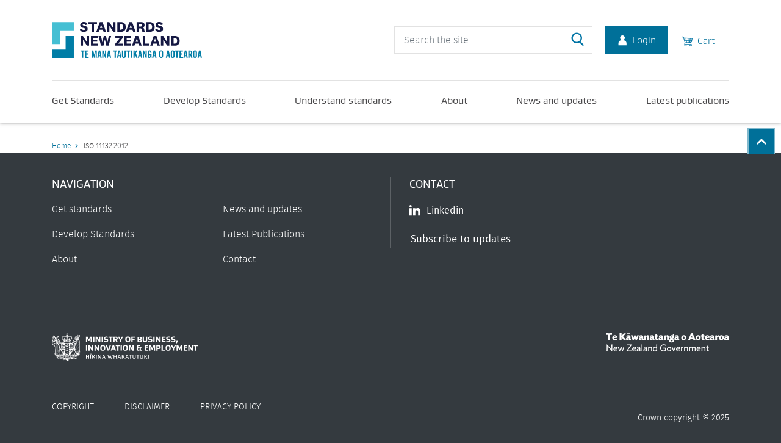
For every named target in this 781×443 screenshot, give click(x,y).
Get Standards (83, 100)
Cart (698, 39)
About (454, 100)
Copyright (73, 407)
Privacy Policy (230, 407)
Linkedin (436, 210)
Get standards (82, 209)
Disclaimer (147, 407)
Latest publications (687, 100)
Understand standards (343, 100)
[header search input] (493, 40)
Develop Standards (205, 100)
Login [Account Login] (636, 40)
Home (61, 145)
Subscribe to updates (461, 239)
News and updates (556, 100)
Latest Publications (263, 234)
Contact (239, 259)
